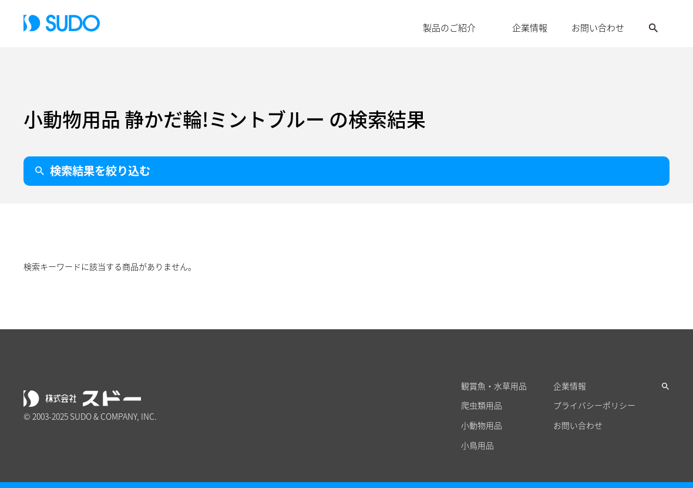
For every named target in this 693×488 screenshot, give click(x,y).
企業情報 (529, 27)
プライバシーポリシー (594, 406)
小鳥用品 (477, 446)
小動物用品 (481, 426)
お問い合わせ (597, 27)
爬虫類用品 (481, 406)
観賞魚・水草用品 (494, 386)
